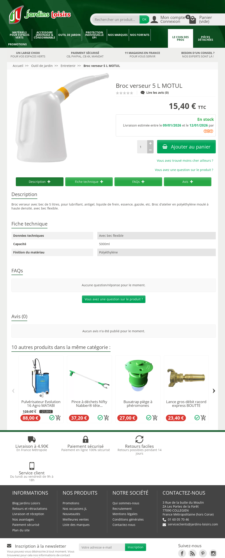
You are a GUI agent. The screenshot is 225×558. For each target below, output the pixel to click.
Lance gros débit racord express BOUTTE (186, 403)
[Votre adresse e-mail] (102, 520)
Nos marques (118, 35)
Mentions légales (125, 487)
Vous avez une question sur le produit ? (184, 170)
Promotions (17, 44)
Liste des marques (76, 498)
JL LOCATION (147, 546)
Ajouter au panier (186, 146)
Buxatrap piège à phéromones (137, 403)
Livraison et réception (28, 487)
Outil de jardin (69, 35)
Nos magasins (94, 546)
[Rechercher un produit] (116, 19)
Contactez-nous (123, 498)
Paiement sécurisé (25, 498)
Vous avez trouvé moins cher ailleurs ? (185, 160)
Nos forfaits (139, 35)
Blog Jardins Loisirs (26, 476)
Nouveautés (71, 487)
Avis (187, 182)
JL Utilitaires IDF (178, 546)
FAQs (138, 182)
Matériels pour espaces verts (19, 35)
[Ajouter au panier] (58, 418)
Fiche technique (89, 182)
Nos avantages (23, 493)
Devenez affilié (20, 551)
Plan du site (21, 503)
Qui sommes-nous (125, 476)
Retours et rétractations (29, 482)
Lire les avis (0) (155, 92)
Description (39, 182)
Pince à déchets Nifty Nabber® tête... (89, 403)
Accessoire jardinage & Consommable (44, 35)
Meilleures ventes (76, 493)
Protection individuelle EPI (94, 35)
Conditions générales (128, 493)
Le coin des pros (180, 38)
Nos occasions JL (75, 482)
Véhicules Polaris (97, 551)
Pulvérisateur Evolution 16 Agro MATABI (40, 403)
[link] (182, 526)
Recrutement (122, 482)
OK (144, 19)
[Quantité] (142, 146)
